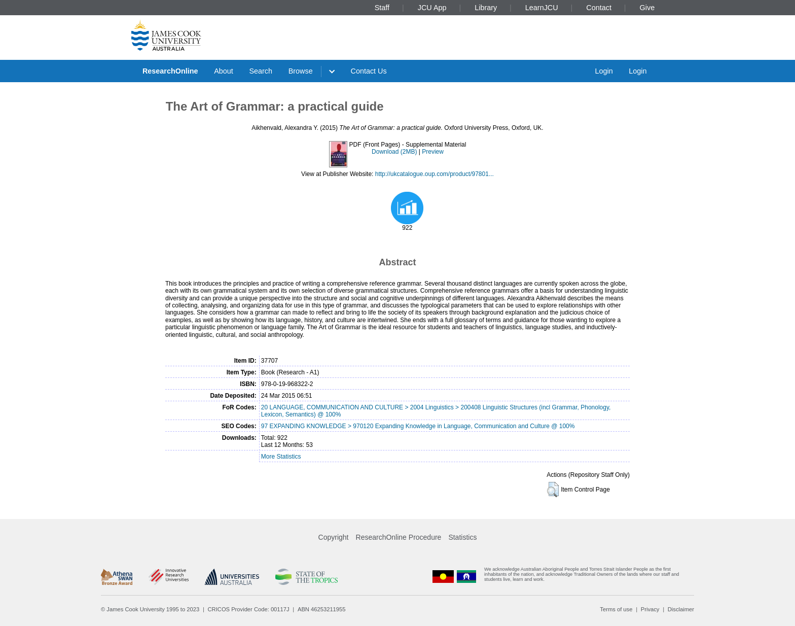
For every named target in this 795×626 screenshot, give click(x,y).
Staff (382, 8)
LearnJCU (541, 8)
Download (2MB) (394, 151)
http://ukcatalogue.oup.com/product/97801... (434, 174)
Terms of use (616, 609)
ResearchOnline (170, 71)
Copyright (333, 537)
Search (260, 71)
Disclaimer (681, 609)
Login (603, 71)
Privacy (650, 609)
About (223, 71)
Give (647, 8)
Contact (598, 8)
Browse (300, 71)
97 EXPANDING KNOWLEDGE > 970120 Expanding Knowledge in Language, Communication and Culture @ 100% (418, 426)
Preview (433, 151)
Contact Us (369, 71)
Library (486, 8)
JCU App (432, 8)
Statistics (462, 537)
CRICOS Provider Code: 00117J (249, 609)
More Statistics (281, 456)
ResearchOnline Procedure (399, 537)
